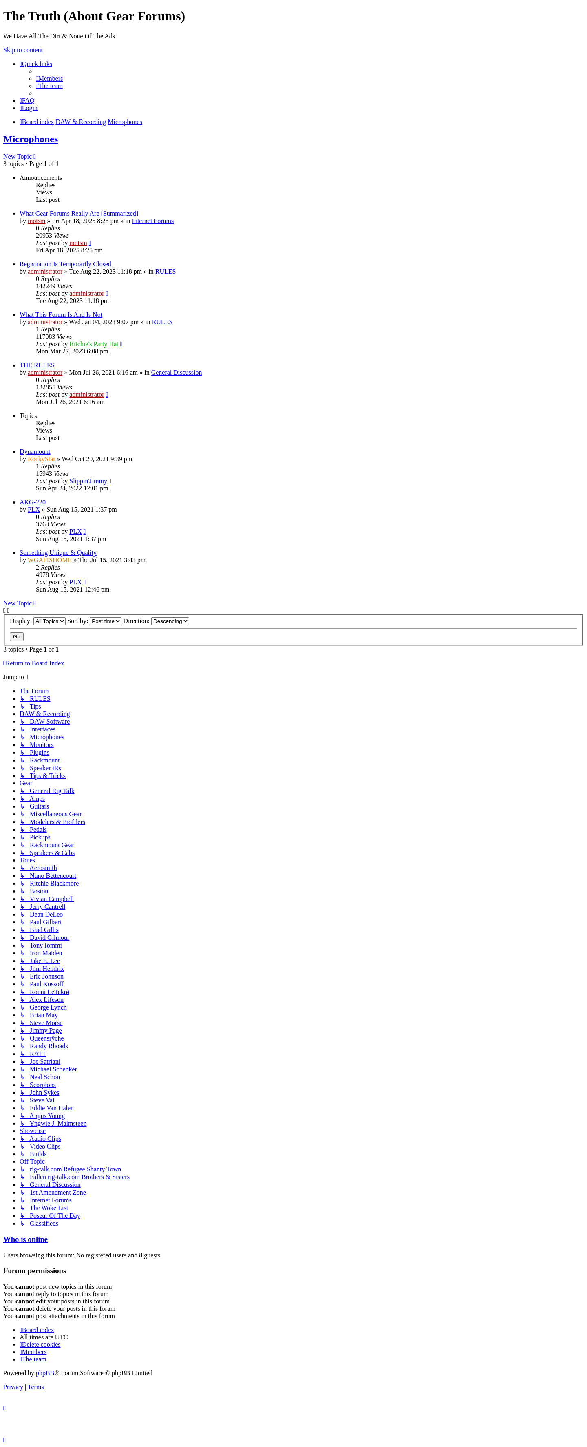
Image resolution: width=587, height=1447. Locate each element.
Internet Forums (153, 220)
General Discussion (176, 372)
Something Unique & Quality (58, 552)
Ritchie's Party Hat (93, 343)
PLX (34, 509)
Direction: (156, 620)
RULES (165, 271)
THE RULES (37, 365)
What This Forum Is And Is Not (61, 314)
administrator (45, 271)
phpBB (45, 1373)
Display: (38, 620)
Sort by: (94, 620)
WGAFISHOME (50, 560)
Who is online (25, 1239)
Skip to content (23, 49)
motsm (37, 220)
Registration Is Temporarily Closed (65, 264)
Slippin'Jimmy (88, 480)
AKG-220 (33, 502)
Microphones (30, 139)
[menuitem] (49, 78)
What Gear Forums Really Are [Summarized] (79, 213)
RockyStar (41, 458)
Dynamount (35, 451)
